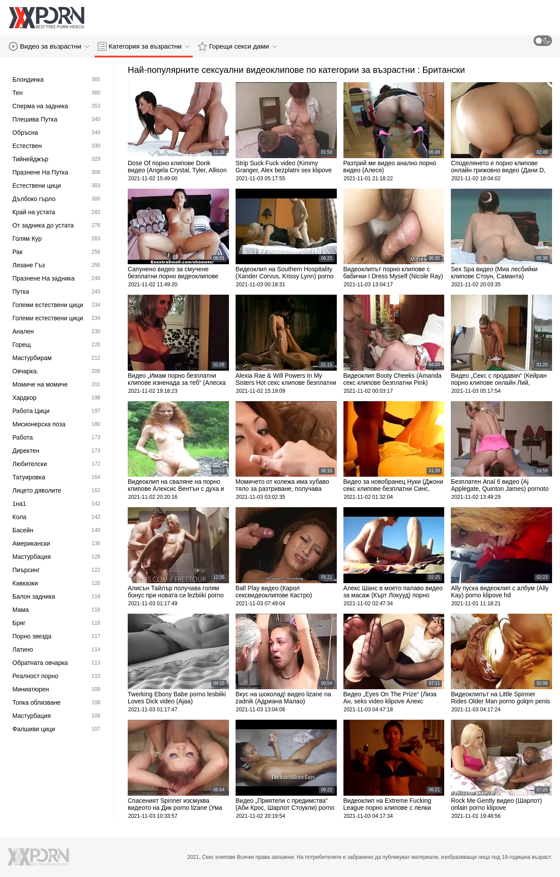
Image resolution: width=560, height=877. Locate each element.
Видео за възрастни (49, 46)
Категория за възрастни (144, 46)
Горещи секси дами (237, 46)
